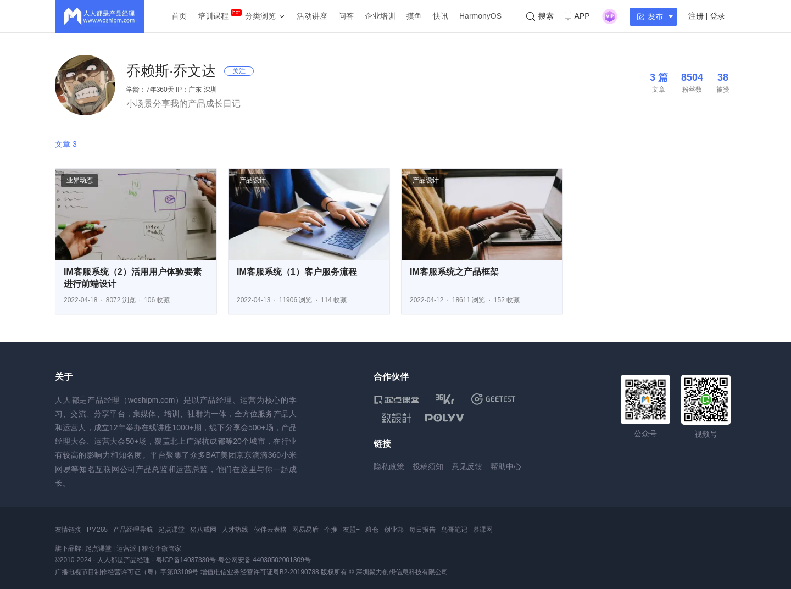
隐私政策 (389, 466)
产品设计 (252, 180)
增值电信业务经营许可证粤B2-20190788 (259, 572)
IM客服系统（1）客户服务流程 (297, 271)
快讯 (440, 16)
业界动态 (79, 180)
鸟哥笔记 (454, 530)
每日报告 (422, 530)
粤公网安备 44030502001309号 (264, 560)
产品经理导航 (133, 530)
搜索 (540, 16)
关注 (239, 71)
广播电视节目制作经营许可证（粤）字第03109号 (126, 572)
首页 (179, 16)
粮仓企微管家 (161, 548)
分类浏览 (260, 16)
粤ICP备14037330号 (186, 560)
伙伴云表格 (270, 530)
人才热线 (235, 530)
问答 (346, 16)
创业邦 (394, 530)
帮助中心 (506, 466)
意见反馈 (467, 466)
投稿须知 (428, 466)
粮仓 (371, 530)
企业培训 (380, 16)
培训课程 (213, 16)
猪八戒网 (203, 530)
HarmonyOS (480, 16)
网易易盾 (305, 530)
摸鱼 (414, 16)
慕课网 (483, 530)
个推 (330, 530)
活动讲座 (312, 16)
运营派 (126, 548)
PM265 (97, 530)
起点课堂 (171, 530)
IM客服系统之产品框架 (454, 271)
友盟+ (351, 530)
